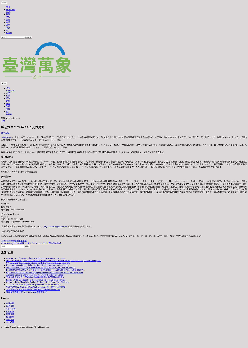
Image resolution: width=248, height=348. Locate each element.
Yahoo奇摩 (11, 309)
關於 (8, 28)
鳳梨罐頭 (10, 317)
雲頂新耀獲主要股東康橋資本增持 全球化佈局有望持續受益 (33, 289)
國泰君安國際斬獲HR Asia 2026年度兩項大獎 (26, 292)
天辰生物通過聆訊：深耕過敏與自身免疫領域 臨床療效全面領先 (35, 277)
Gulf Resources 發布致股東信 (14, 241)
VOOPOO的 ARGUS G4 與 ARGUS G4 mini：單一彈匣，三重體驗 (35, 287)
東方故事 (10, 322)
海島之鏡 (10, 319)
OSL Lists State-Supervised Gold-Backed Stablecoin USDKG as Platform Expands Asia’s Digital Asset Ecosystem (53, 260)
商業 (8, 22)
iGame (9, 33)
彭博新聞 (10, 303)
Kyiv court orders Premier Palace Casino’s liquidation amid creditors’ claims (37, 265)
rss (7, 30)
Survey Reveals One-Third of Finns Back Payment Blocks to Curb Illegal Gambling (41, 267)
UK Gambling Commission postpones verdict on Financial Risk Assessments (38, 263)
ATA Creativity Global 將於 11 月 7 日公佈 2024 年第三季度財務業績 (31, 243)
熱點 (8, 17)
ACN (8, 12)
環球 (8, 14)
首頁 (8, 7)
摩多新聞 (10, 306)
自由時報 (10, 311)
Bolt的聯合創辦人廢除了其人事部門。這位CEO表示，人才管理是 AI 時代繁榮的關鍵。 (45, 270)
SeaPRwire (10, 9)
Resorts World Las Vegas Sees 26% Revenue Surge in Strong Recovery (35, 280)
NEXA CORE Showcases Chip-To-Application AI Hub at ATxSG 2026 (35, 258)
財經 (8, 20)
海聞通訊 (10, 314)
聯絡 (8, 25)
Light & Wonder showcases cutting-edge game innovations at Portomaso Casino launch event (44, 272)
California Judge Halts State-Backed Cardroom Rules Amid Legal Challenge (37, 282)
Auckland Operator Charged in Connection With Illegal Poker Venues (35, 275)
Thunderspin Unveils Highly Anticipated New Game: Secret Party (33, 284)
